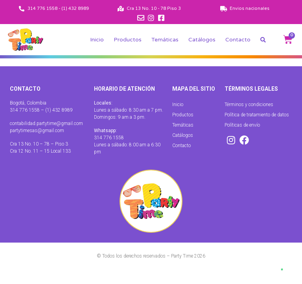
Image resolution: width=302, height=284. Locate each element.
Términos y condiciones (249, 104)
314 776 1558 (109, 137)
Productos (128, 39)
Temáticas (165, 39)
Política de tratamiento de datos (257, 115)
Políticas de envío (242, 125)
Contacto (237, 39)
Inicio (97, 39)
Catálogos (201, 39)
